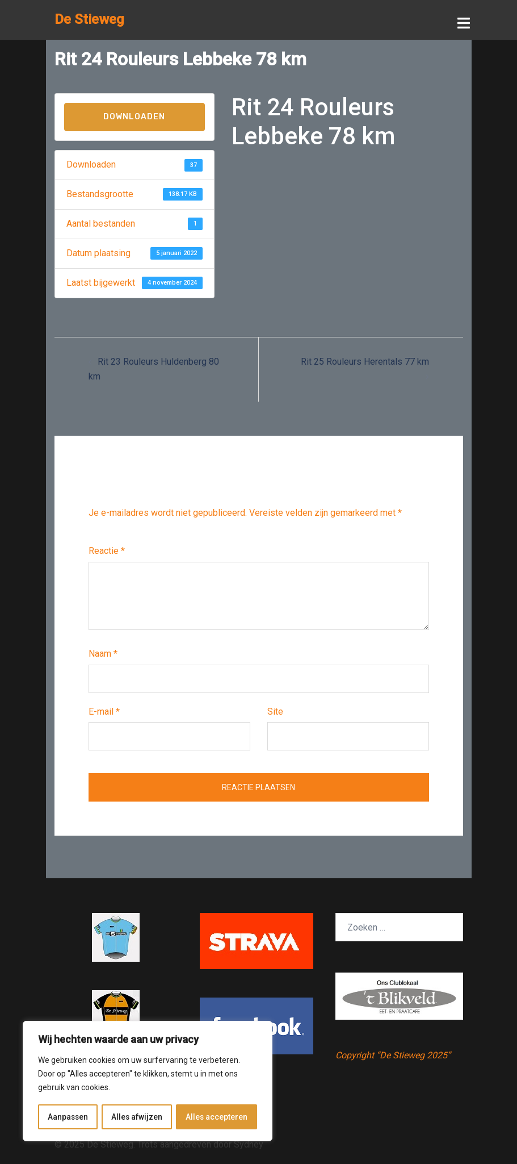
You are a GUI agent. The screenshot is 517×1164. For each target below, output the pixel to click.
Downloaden (134, 116)
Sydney (248, 1143)
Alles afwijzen (137, 1116)
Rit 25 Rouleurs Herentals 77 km (365, 361)
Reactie (107, 550)
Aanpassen (68, 1116)
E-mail (104, 711)
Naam (103, 653)
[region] (147, 1081)
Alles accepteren (217, 1116)
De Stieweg (89, 19)
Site (275, 711)
